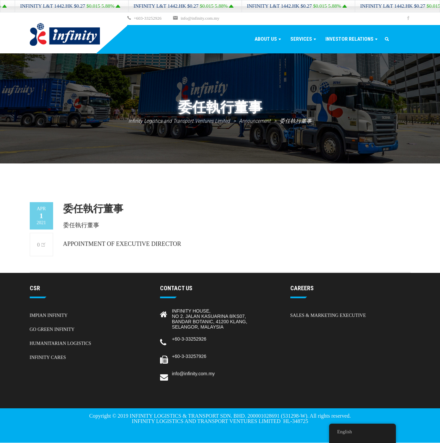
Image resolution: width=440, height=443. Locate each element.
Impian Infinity (49, 315)
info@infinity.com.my (195, 18)
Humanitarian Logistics (60, 343)
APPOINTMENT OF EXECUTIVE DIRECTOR (122, 244)
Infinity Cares (48, 357)
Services (301, 39)
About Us (266, 39)
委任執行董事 (81, 225)
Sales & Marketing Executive (328, 315)
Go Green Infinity (52, 329)
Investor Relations (349, 39)
